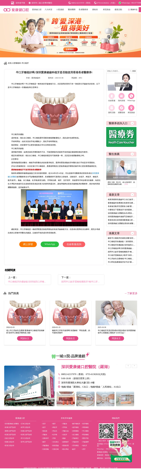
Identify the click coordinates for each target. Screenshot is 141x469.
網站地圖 (88, 468)
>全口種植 (75, 434)
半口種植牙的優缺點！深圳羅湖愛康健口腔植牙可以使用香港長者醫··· (121, 241)
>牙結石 (54, 431)
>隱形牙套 (85, 438)
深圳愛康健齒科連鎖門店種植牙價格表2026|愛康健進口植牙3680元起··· (121, 217)
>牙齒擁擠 (85, 442)
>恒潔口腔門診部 (10, 434)
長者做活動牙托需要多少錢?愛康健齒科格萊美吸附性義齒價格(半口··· (121, 206)
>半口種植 (85, 431)
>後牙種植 (75, 427)
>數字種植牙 (76, 424)
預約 (129, 172)
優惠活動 (118, 9)
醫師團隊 (72, 9)
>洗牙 (44, 424)
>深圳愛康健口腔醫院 (11, 424)
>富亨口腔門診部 (26, 442)
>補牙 (54, 424)
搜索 (134, 71)
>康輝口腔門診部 (10, 431)
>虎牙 (84, 449)
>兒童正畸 (55, 449)
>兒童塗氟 (45, 449)
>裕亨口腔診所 (25, 427)
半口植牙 (25, 63)
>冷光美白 (55, 442)
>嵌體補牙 (65, 442)
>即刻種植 (85, 434)
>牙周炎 (64, 427)
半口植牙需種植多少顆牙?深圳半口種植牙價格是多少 (121, 255)
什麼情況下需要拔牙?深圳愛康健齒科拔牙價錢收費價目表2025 (121, 210)
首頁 (10, 63)
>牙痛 (54, 438)
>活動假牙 (45, 438)
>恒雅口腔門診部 (26, 431)
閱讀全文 (24, 338)
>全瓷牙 (64, 434)
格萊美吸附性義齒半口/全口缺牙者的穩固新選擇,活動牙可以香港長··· (121, 199)
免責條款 (81, 468)
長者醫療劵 (83, 9)
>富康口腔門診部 (10, 427)
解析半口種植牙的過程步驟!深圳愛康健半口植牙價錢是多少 (121, 238)
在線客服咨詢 (74, 244)
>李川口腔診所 (25, 438)
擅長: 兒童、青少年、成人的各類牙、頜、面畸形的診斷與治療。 (122, 183)
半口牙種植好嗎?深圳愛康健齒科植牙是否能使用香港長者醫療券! (121, 248)
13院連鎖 (60, 9)
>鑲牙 (44, 442)
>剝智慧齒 (55, 445)
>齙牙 (74, 449)
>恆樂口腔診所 (9, 442)
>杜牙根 (54, 434)
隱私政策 (75, 468)
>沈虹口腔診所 (9, 438)
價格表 (95, 9)
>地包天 (84, 445)
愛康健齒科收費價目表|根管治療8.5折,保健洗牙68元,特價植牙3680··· (121, 203)
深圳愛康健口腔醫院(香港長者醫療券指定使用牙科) (121, 223)
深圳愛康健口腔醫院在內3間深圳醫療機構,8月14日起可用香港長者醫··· (121, 213)
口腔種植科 (16, 63)
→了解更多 (131, 293)
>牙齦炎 (64, 424)
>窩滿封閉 (65, 445)
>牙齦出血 (65, 431)
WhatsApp (50, 244)
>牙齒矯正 (75, 438)
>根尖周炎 (65, 449)
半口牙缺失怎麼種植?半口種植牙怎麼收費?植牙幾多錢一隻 (121, 259)
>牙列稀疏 (75, 445)
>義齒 (64, 438)
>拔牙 (44, 427)
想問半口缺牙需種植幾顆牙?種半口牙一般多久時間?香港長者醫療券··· (121, 252)
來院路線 (106, 9)
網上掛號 (28, 244)
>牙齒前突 (75, 442)
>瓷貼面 (44, 431)
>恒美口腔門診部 (26, 434)
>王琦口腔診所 (25, 424)
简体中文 (134, 9)
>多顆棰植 (75, 431)
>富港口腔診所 (9, 445)
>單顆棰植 (85, 427)
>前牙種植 (85, 424)
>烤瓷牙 (54, 427)
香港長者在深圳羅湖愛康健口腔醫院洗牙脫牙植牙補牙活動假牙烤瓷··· (121, 220)
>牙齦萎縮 (45, 445)
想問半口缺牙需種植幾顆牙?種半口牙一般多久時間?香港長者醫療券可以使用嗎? (100, 281)
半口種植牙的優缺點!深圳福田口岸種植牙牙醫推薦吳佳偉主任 (121, 245)
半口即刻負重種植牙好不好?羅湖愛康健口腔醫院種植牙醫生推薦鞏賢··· (121, 262)
